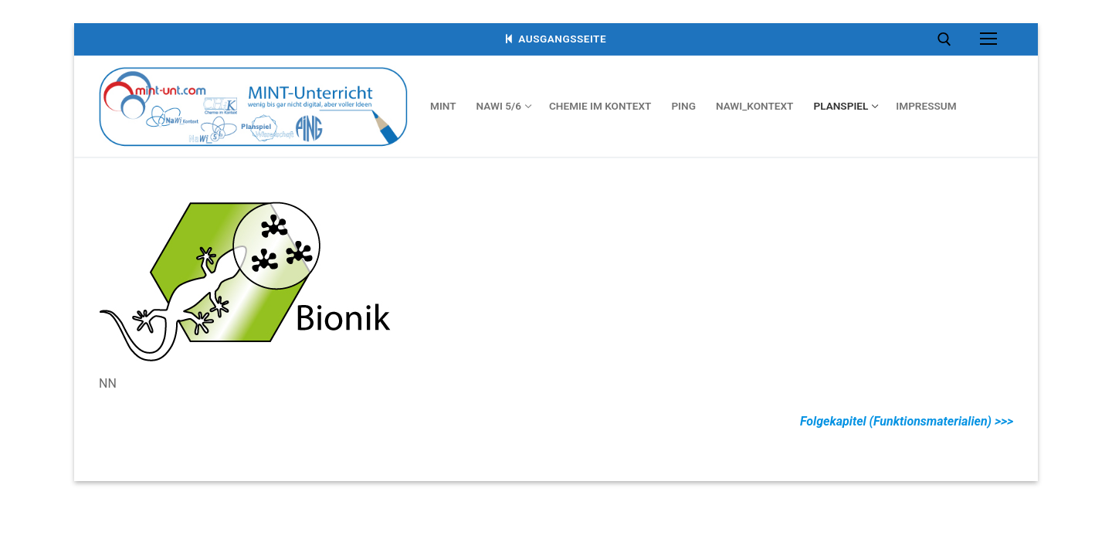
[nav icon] (988, 39)
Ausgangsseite (556, 38)
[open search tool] (944, 39)
